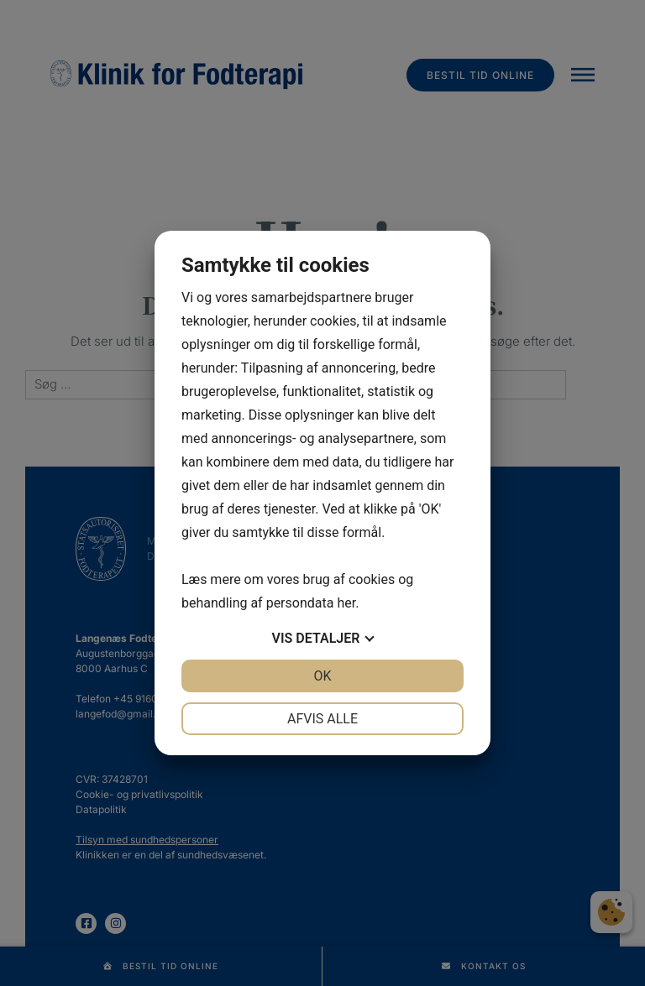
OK (322, 676)
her (346, 603)
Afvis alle (322, 719)
